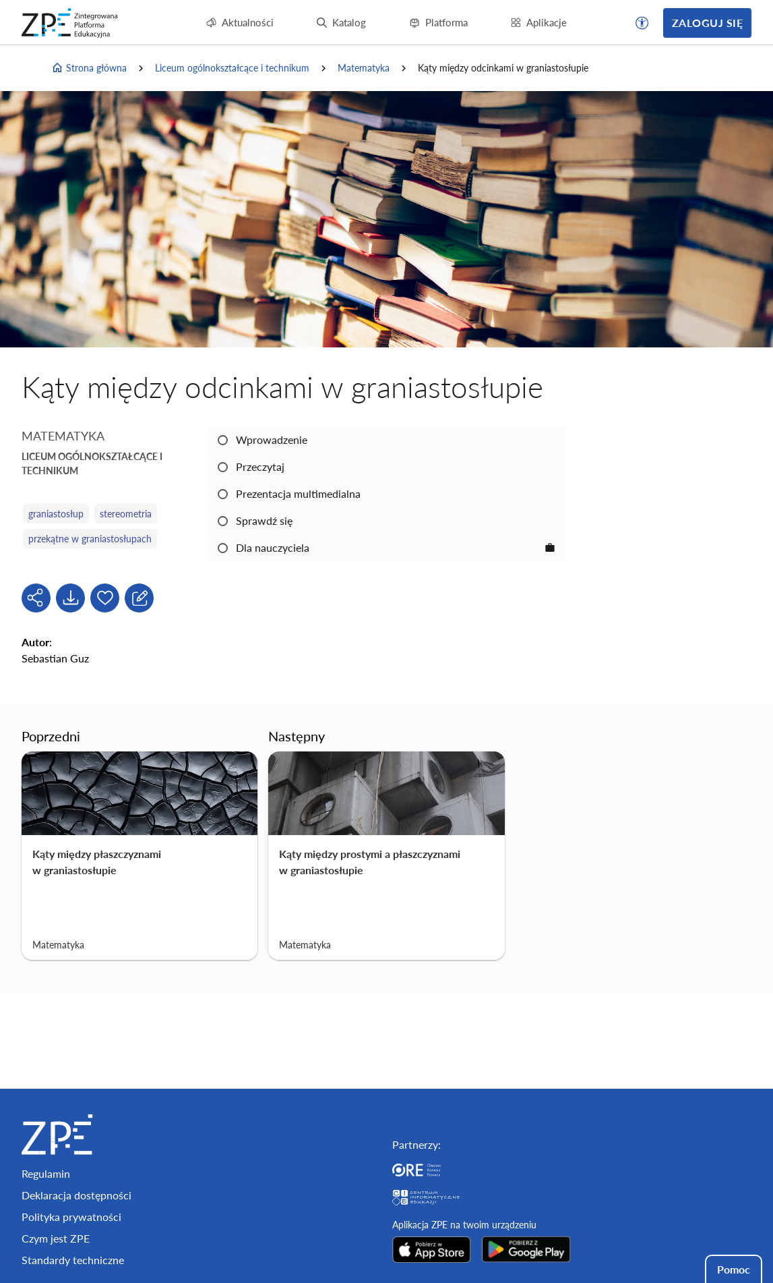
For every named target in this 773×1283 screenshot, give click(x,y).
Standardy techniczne (73, 1259)
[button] (642, 22)
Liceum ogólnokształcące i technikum (232, 68)
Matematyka (364, 68)
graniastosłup (56, 513)
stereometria (126, 513)
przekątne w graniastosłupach (90, 538)
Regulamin (46, 1173)
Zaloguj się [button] (707, 22)
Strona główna (89, 68)
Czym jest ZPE (56, 1238)
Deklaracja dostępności (76, 1195)
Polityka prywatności (71, 1216)
